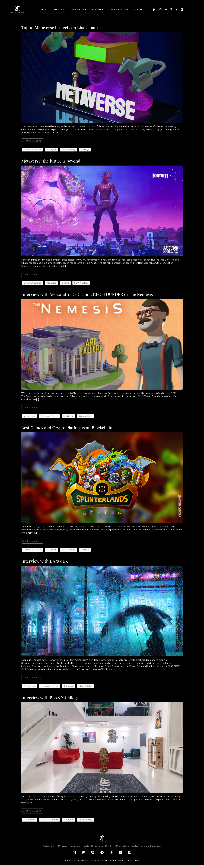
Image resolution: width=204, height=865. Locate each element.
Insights (65, 283)
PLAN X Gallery (68, 149)
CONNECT (139, 10)
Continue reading (32, 141)
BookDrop (59, 10)
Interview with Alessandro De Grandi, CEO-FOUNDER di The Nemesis (87, 294)
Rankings (85, 149)
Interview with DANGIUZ (44, 561)
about (44, 10)
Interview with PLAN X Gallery (49, 697)
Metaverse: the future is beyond (50, 161)
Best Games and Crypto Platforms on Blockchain (66, 427)
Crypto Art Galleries (32, 149)
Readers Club (78, 10)
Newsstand (98, 10)
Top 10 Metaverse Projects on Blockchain (59, 27)
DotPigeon (51, 149)
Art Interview (30, 416)
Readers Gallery (119, 10)
